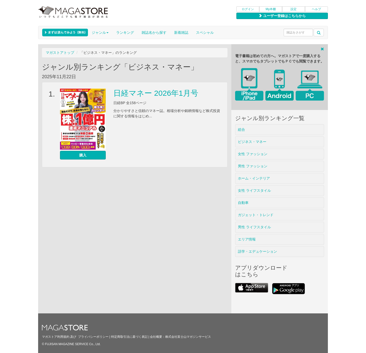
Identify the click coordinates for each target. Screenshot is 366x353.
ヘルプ (316, 9)
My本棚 (271, 9)
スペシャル (205, 32)
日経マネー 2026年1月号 (155, 93)
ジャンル (100, 32)
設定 (294, 9)
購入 (82, 155)
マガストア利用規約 (55, 337)
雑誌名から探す (154, 32)
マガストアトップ (60, 53)
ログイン (248, 9)
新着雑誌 (181, 32)
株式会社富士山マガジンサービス (188, 337)
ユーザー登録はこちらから (282, 16)
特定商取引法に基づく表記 (129, 337)
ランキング (125, 32)
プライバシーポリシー (93, 337)
